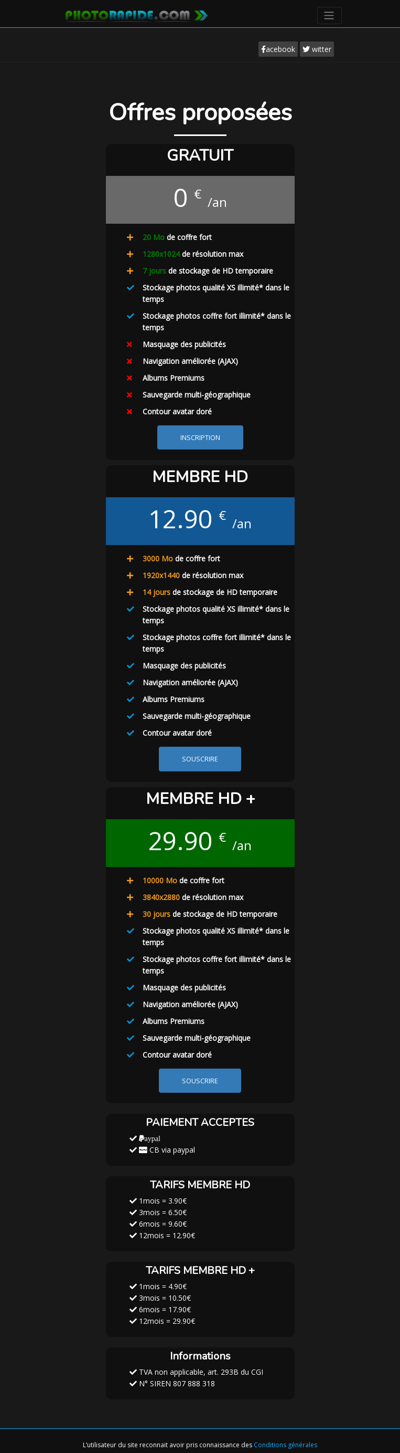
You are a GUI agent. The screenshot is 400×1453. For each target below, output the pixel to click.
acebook (278, 49)
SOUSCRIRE (200, 759)
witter (316, 49)
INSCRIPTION (200, 437)
